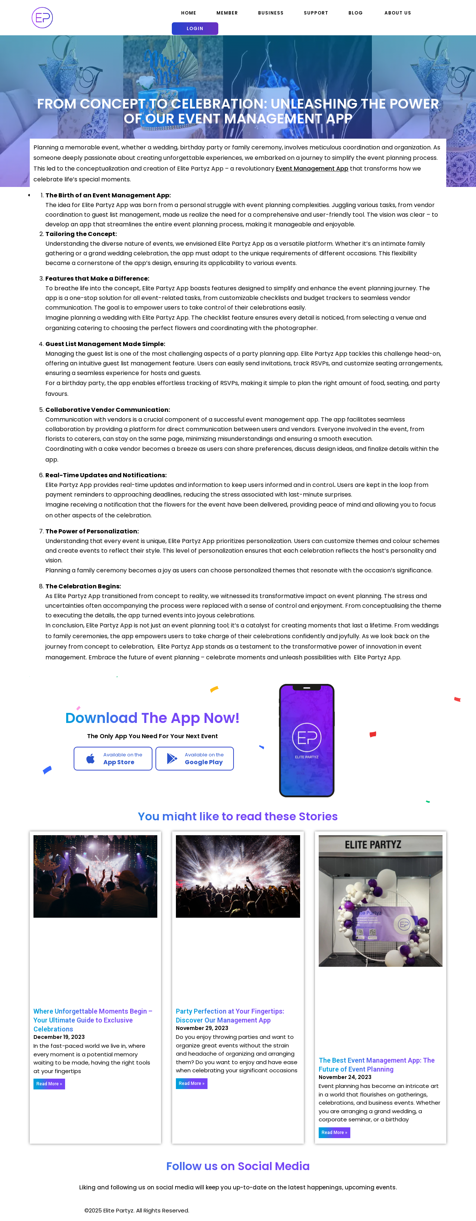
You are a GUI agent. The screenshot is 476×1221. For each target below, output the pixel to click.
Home (188, 13)
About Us (398, 13)
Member (227, 13)
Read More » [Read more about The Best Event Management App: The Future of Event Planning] (334, 1132)
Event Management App (312, 168)
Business (271, 13)
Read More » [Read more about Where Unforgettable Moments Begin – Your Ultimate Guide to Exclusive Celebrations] (49, 1083)
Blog (355, 13)
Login (195, 28)
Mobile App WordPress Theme (41, 1210)
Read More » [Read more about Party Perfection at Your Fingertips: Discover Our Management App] (192, 1083)
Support (316, 13)
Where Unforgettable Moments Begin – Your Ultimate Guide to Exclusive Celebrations (92, 1020)
